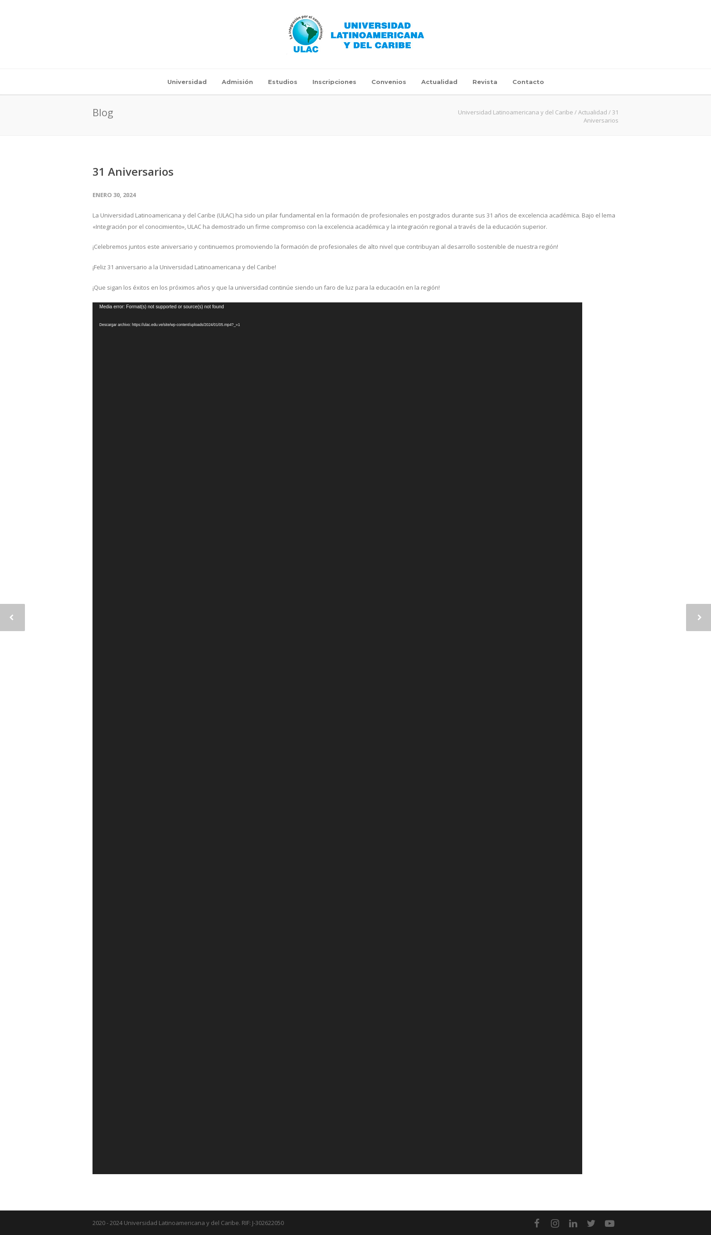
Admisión (237, 81)
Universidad (187, 81)
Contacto (528, 81)
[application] (337, 738)
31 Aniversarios (133, 171)
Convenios (388, 81)
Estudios (282, 81)
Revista (484, 81)
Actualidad (439, 81)
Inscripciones (334, 81)
